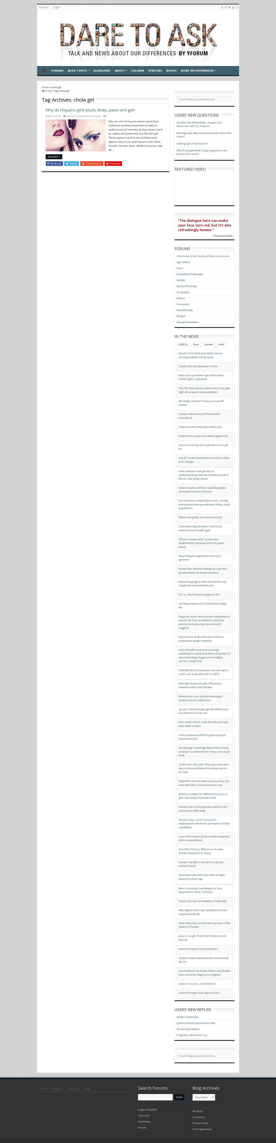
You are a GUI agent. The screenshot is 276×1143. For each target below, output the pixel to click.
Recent (44, 1089)
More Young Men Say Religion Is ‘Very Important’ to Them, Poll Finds (200, 890)
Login (56, 7)
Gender (181, 280)
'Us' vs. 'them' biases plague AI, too (199, 594)
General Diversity (186, 286)
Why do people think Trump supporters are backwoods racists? (201, 152)
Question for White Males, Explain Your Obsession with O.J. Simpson (199, 124)
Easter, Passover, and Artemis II (197, 983)
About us (198, 1111)
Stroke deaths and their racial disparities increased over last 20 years (202, 489)
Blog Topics (77, 70)
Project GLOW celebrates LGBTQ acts (200, 427)
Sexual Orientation (187, 322)
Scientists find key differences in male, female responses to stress (201, 851)
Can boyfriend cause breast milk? (196, 1023)
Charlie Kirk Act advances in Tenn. (198, 366)
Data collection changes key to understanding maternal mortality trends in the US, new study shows (204, 474)
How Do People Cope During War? (198, 949)
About (120, 70)
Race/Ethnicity (86, 116)
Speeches (155, 70)
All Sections (72, 116)
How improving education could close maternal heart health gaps (200, 528)
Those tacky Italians (188, 1029)
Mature (180, 298)
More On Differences (197, 70)
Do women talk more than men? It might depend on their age (202, 877)
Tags (87, 1089)
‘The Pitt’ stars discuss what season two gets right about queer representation (204, 390)
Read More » (54, 156)
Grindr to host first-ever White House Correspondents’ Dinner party (200, 355)
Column (137, 70)
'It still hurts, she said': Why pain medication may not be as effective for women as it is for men (204, 768)
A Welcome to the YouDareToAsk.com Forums (202, 256)
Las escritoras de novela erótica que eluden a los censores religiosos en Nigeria (204, 972)
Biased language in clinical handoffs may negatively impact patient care (202, 583)
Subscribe (144, 1115)
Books (171, 70)
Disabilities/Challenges (189, 274)
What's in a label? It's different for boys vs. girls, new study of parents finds (203, 796)
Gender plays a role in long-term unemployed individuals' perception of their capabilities (204, 823)
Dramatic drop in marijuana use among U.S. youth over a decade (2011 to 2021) (204, 672)
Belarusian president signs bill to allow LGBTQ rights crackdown (201, 377)
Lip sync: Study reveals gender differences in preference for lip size (203, 711)
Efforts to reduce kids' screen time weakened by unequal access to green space (201, 543)
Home (44, 70)
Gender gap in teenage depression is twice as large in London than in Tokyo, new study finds (204, 751)
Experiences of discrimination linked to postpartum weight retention (201, 638)
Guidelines (101, 70)
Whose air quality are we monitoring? (200, 517)
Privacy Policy (200, 1123)
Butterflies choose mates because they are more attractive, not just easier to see (204, 783)
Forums (44, 7)
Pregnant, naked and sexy (191, 1035)
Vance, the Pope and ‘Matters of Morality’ (203, 901)
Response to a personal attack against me (203, 436)
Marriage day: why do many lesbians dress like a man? (204, 134)
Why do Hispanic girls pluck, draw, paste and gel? (90, 110)
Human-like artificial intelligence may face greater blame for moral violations (203, 570)
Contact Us (199, 1117)
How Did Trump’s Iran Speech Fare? (199, 993)
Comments (73, 1089)
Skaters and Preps (187, 1017)
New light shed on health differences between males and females (200, 685)
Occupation (183, 304)
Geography (183, 292)
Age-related (183, 262)
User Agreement (202, 1129)
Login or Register (148, 1109)
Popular (57, 1089)
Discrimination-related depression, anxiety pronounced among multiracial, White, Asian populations (204, 504)
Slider (98, 116)
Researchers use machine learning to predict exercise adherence (200, 698)
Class (179, 268)
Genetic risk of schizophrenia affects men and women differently (203, 808)
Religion (181, 316)
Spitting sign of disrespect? (192, 143)
